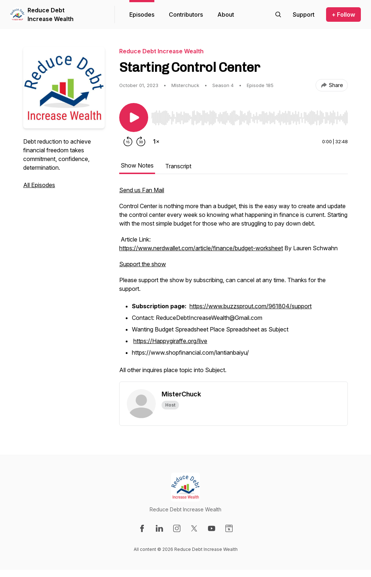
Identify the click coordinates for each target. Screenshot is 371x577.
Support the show (142, 264)
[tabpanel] (233, 284)
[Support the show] (303, 14)
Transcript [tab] (178, 166)
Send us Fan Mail (141, 190)
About (225, 14)
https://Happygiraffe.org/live (170, 341)
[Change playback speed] (156, 141)
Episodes (141, 14)
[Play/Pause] (133, 117)
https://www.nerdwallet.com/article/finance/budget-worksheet (201, 248)
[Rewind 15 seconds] (128, 141)
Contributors (186, 14)
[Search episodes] (278, 14)
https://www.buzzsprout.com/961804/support (250, 306)
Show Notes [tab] (137, 165)
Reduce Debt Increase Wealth (51, 14)
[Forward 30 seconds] (141, 141)
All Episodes (39, 185)
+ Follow (343, 14)
